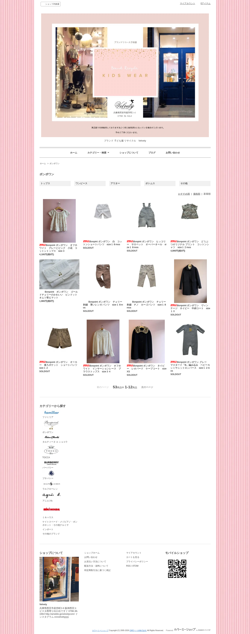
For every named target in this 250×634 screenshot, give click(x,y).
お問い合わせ (173, 152)
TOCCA (51, 452)
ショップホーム (92, 553)
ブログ (151, 152)
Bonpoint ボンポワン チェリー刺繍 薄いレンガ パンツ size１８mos (103, 304)
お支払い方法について (95, 561)
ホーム (73, 152)
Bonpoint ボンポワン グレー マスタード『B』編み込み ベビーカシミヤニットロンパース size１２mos (190, 366)
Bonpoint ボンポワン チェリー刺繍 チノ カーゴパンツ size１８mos (146, 304)
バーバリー (51, 464)
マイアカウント (187, 3)
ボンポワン (55, 163)
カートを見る (132, 557)
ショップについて (128, 152)
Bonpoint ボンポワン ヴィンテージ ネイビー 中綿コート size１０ (190, 308)
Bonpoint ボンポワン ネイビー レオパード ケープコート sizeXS (146, 368)
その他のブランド (51, 533)
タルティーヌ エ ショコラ (55, 439)
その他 (184, 183)
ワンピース (81, 183)
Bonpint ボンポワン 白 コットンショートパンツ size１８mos (102, 243)
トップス (45, 183)
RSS (128, 566)
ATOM (135, 566)
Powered (188, 630)
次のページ (147, 387)
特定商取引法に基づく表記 (97, 570)
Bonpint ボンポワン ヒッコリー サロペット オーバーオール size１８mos (146, 244)
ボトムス (150, 183)
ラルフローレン (51, 485)
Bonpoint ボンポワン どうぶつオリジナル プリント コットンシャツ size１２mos (189, 244)
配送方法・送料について (96, 566)
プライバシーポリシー (137, 561)
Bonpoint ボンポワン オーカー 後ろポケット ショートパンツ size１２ (59, 365)
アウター (115, 183)
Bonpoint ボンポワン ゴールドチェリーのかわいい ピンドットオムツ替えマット (58, 294)
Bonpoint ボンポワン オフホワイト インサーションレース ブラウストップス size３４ (102, 368)
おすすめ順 (184, 194)
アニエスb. (51, 497)
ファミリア (51, 414)
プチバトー (51, 475)
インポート (47, 529)
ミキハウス (51, 511)
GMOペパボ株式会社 (138, 630)
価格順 (196, 194)
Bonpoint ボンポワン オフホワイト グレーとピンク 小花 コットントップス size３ (58, 248)
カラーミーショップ (100, 630)
